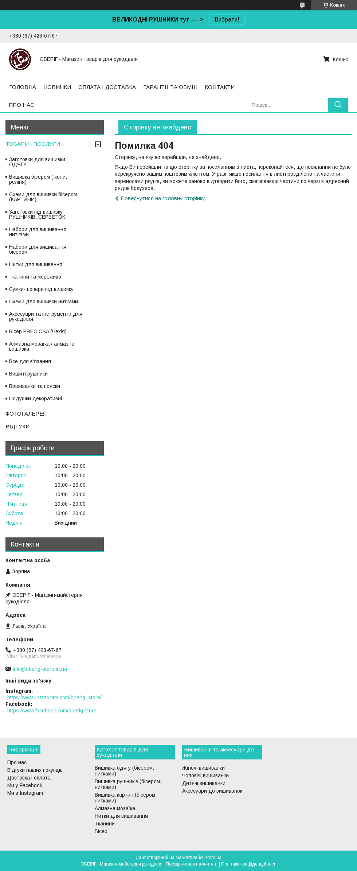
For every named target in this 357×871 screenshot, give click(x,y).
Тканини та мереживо (35, 277)
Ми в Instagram (25, 793)
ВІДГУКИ (17, 426)
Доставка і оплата (29, 778)
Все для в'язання (30, 361)
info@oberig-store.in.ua (40, 669)
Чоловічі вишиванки (205, 775)
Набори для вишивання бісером (37, 249)
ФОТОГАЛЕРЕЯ (26, 414)
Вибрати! (227, 19)
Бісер (101, 831)
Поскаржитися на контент (192, 864)
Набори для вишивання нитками (37, 231)
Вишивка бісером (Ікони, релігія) (38, 179)
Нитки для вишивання (35, 264)
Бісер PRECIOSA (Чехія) (38, 331)
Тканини (105, 824)
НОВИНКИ (57, 87)
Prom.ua (212, 857)
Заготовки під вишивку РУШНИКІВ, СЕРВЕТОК (37, 214)
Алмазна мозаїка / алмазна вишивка (41, 346)
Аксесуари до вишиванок (212, 791)
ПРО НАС (21, 105)
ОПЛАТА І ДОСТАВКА (107, 87)
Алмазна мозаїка (115, 808)
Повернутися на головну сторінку (163, 198)
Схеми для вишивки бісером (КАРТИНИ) (43, 196)
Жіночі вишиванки (203, 768)
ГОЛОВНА (22, 87)
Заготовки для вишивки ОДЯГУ (37, 161)
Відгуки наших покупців (35, 770)
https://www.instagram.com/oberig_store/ (54, 697)
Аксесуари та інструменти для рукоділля (45, 316)
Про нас (17, 762)
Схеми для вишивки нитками (43, 301)
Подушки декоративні (35, 398)
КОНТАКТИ (220, 87)
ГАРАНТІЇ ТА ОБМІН (170, 87)
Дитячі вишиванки (203, 783)
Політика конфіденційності (248, 864)
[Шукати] (338, 105)
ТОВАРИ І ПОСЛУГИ (32, 144)
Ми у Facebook (24, 785)
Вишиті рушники (28, 374)
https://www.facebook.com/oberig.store (52, 710)
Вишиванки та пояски (34, 386)
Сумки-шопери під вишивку (41, 289)
